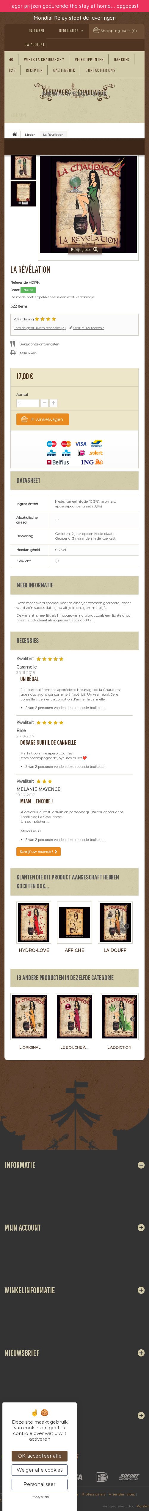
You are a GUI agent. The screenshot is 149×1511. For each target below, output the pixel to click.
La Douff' (115, 950)
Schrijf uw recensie (88, 327)
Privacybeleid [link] (40, 1496)
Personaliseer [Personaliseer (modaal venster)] (39, 1484)
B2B (12, 70)
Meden (30, 135)
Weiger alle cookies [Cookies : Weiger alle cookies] (39, 1470)
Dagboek (122, 59)
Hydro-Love (34, 950)
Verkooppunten (89, 59)
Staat (15, 290)
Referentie (19, 282)
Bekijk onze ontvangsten (39, 344)
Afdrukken (28, 353)
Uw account (35, 44)
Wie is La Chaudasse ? (44, 59)
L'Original (29, 1047)
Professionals (93, 1494)
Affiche (74, 950)
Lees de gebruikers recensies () (40, 327)
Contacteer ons (101, 70)
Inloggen (36, 30)
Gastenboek (64, 70)
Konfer (143, 1506)
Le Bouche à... (74, 1047)
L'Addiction (119, 1047)
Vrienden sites (122, 1494)
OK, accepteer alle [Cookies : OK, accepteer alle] (40, 1456)
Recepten (34, 70)
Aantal (22, 394)
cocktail (86, 620)
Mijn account (22, 1227)
